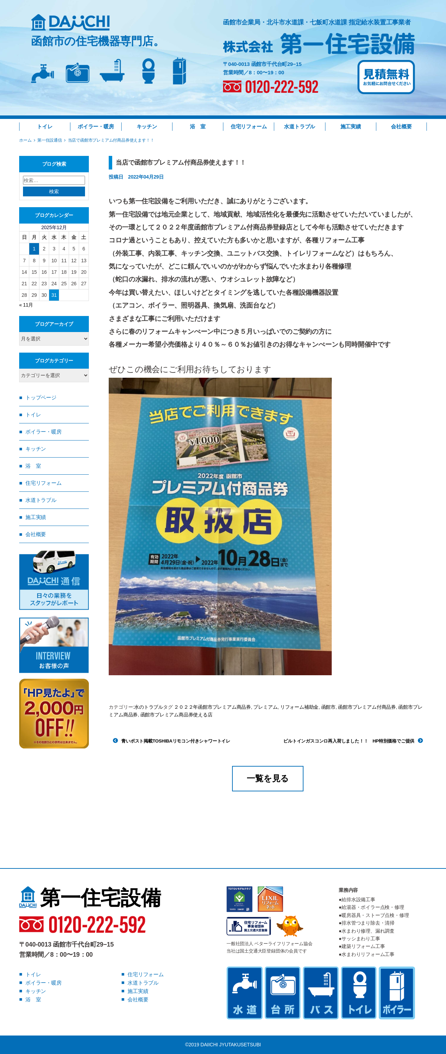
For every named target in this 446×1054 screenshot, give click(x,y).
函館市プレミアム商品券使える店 (176, 714)
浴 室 (197, 126)
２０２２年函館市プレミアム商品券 (212, 707)
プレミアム (265, 707)
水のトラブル (148, 707)
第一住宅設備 (90, 897)
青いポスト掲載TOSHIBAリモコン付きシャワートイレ (175, 741)
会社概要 (401, 126)
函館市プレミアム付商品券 (367, 707)
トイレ (44, 126)
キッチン (147, 126)
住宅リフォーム (249, 126)
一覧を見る (268, 778)
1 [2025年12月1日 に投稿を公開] (34, 248)
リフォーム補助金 (299, 707)
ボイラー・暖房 (96, 126)
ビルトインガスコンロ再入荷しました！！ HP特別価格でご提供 (348, 741)
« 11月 (26, 305)
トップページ (40, 397)
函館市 (328, 707)
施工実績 (350, 126)
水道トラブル (299, 126)
